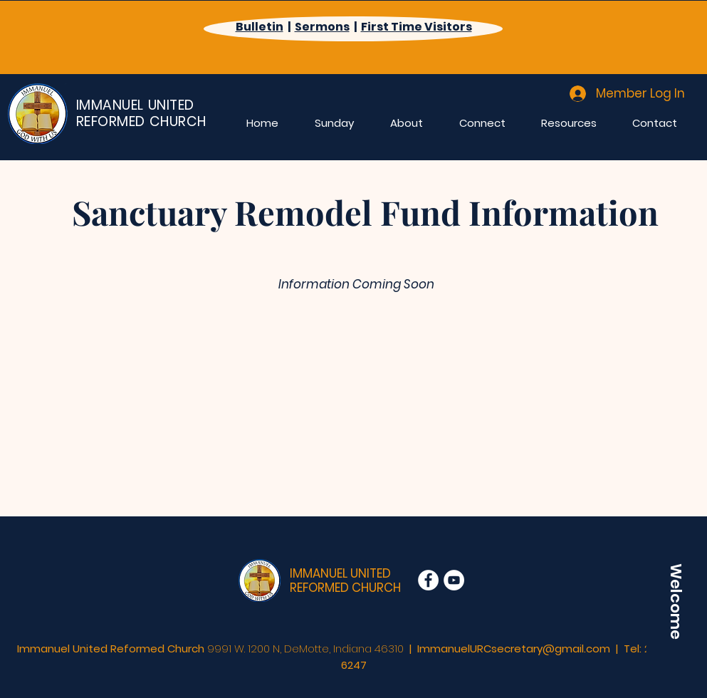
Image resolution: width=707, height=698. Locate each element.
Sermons (322, 27)
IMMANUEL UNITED (340, 573)
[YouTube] (454, 580)
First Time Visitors (416, 27)
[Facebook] (428, 580)
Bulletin (259, 27)
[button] (334, 122)
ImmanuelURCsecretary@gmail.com (513, 648)
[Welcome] (675, 601)
